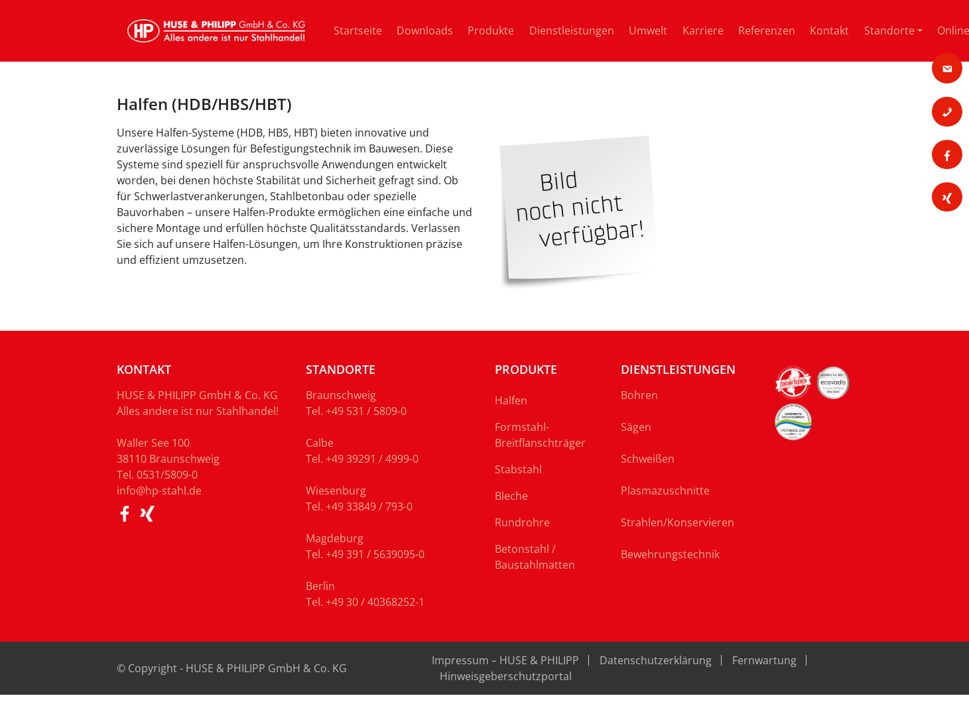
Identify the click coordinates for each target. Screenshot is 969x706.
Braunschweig (341, 395)
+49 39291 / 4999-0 (372, 458)
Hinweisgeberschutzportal (506, 676)
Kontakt (829, 30)
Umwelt (648, 30)
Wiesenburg (336, 490)
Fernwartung (764, 660)
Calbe (320, 443)
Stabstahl (518, 469)
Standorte (889, 30)
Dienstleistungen (571, 30)
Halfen (511, 400)
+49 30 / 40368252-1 (375, 602)
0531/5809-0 (167, 474)
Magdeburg (334, 538)
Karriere (703, 30)
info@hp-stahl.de (159, 490)
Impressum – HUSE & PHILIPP (505, 660)
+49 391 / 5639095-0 (375, 554)
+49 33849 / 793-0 (369, 506)
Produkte (491, 30)
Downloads (425, 30)
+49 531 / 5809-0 (366, 411)
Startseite (358, 30)
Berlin (320, 586)
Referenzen (766, 30)
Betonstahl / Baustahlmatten (535, 557)
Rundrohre (522, 522)
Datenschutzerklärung (656, 660)
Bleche (511, 496)
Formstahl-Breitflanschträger (540, 435)
